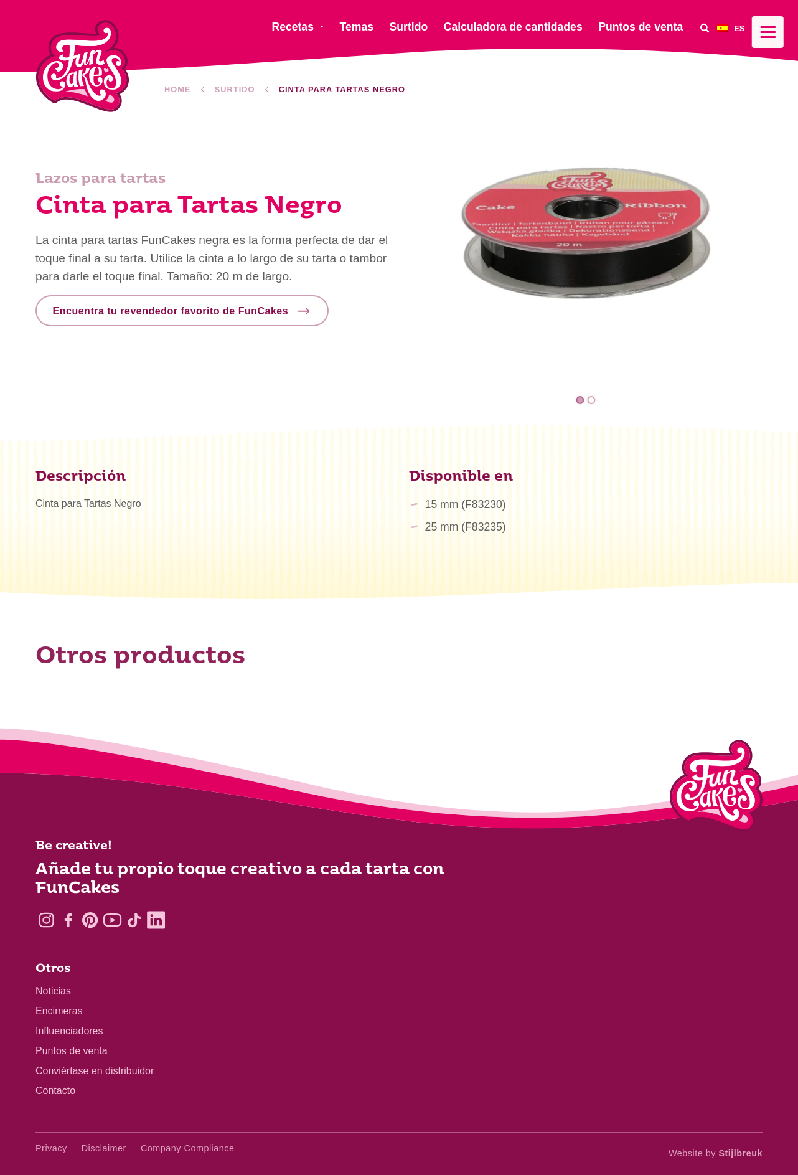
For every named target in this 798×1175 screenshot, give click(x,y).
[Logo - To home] (716, 788)
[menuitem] (740, 27)
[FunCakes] (82, 66)
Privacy (51, 1148)
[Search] (704, 28)
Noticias (53, 991)
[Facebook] (68, 920)
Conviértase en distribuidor (94, 1070)
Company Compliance (188, 1148)
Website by (716, 1153)
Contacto (55, 1090)
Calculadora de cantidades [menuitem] (513, 27)
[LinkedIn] (156, 920)
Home (177, 89)
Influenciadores (69, 1031)
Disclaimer (104, 1148)
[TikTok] (134, 920)
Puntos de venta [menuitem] (640, 27)
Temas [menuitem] (356, 27)
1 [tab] (580, 400)
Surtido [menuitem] (409, 27)
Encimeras (59, 1011)
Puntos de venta (71, 1050)
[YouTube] (112, 920)
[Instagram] (46, 920)
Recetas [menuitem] (292, 27)
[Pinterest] (90, 920)
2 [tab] (591, 400)
